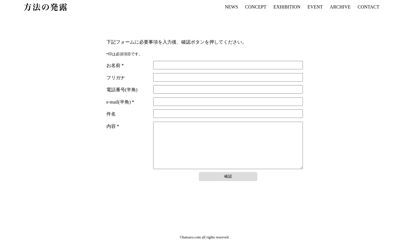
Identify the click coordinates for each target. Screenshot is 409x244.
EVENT (315, 6)
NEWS (231, 6)
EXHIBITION (286, 6)
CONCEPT (255, 6)
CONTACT (368, 6)
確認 (228, 185)
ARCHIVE (340, 6)
